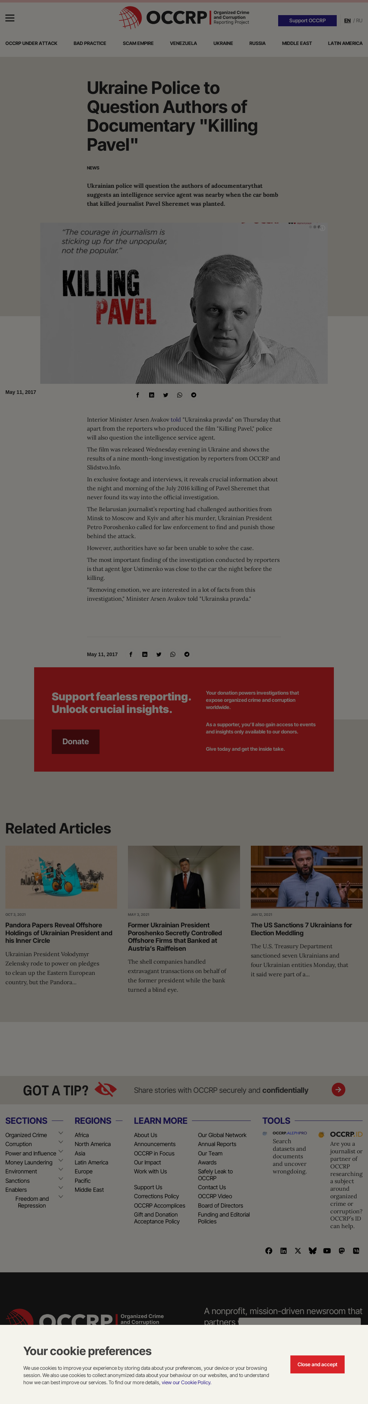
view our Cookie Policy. (186, 1382)
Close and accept (317, 1364)
